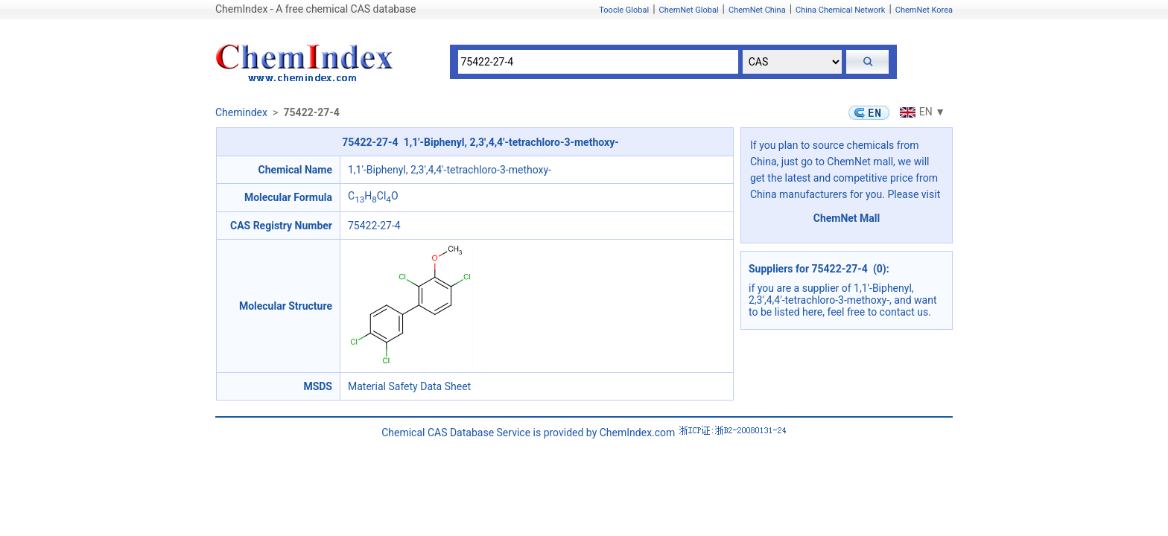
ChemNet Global (689, 10)
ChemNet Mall (846, 218)
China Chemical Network (840, 10)
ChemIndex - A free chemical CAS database (315, 9)
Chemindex (241, 112)
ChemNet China (757, 10)
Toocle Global (624, 10)
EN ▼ (920, 112)
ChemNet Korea (924, 10)
